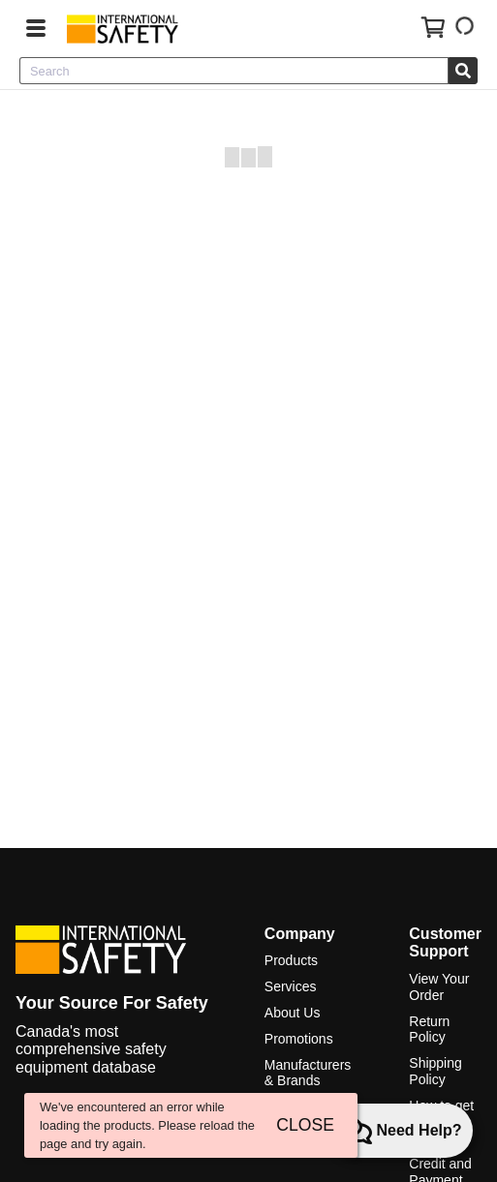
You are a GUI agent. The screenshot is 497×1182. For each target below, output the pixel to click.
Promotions (298, 1038)
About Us (292, 1012)
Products (291, 960)
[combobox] (234, 70)
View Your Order (439, 987)
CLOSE (305, 1125)
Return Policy (429, 1030)
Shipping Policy (435, 1071)
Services (290, 986)
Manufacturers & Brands (307, 1073)
